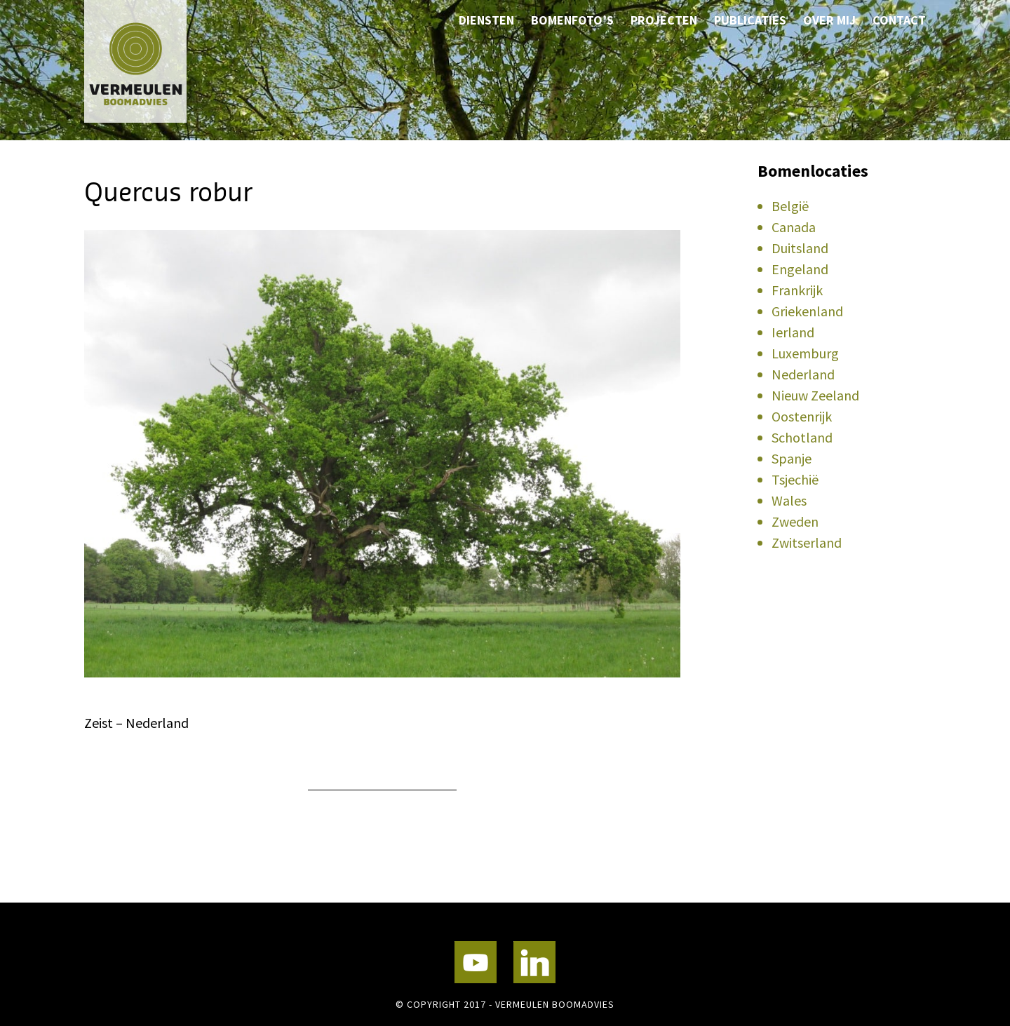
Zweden (795, 521)
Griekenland (807, 311)
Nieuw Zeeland (815, 395)
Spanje (792, 458)
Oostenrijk (802, 416)
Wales (789, 500)
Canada (794, 227)
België (790, 206)
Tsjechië (795, 479)
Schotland (802, 437)
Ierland (793, 332)
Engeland (800, 269)
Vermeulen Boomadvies (154, 61)
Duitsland (800, 248)
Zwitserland (807, 542)
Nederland (803, 374)
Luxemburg (805, 353)
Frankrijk (797, 290)
